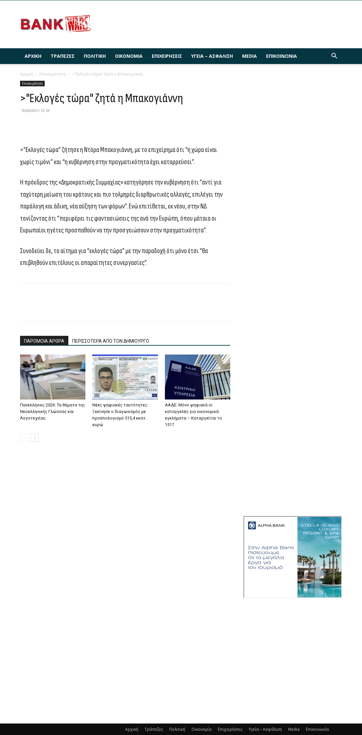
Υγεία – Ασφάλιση (212, 56)
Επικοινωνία (281, 56)
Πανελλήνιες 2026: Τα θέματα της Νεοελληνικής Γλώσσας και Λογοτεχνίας (52, 411)
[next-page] (35, 438)
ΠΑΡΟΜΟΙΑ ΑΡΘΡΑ (44, 341)
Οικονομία (129, 56)
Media (249, 56)
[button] (334, 57)
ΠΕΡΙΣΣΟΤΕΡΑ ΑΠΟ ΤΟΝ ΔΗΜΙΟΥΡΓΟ (110, 341)
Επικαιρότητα (52, 74)
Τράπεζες (63, 56)
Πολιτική (95, 56)
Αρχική (33, 56)
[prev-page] (24, 438)
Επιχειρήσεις (167, 56)
